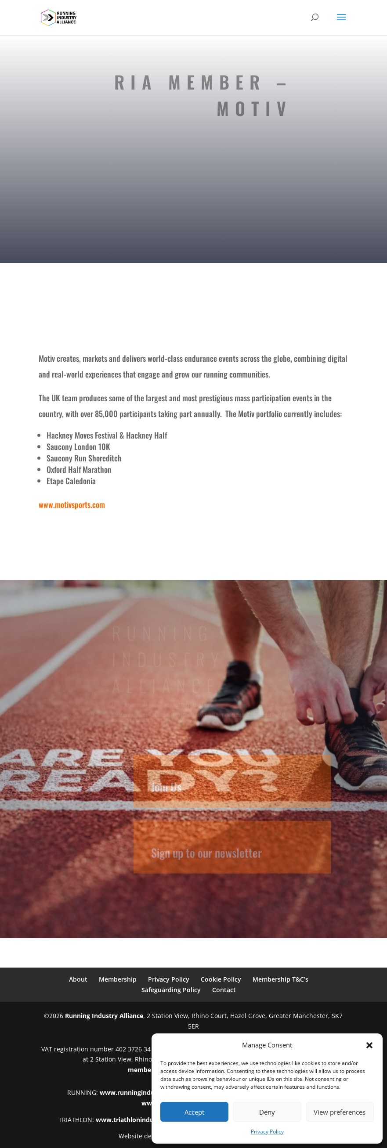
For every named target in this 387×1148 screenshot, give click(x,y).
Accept (194, 1112)
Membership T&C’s (280, 979)
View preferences (339, 1112)
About (78, 979)
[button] (369, 1045)
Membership (118, 979)
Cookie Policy (221, 979)
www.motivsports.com (72, 504)
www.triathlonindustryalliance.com (149, 1120)
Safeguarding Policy (171, 990)
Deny (267, 1112)
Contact (224, 990)
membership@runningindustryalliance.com (169, 705)
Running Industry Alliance (104, 1015)
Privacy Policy (267, 1131)
